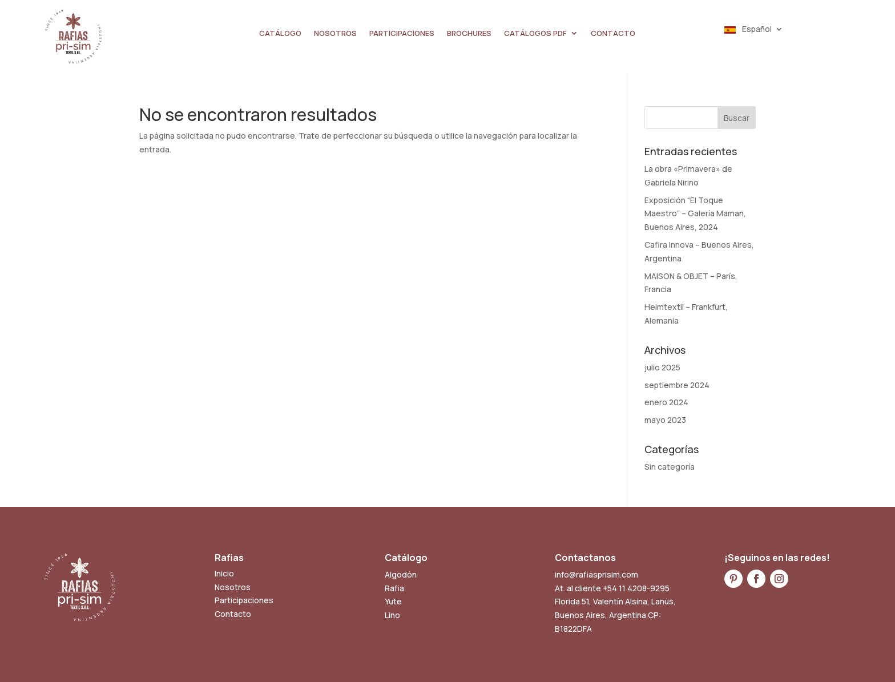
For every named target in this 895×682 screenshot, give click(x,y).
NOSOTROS (335, 33)
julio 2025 (662, 367)
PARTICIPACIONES (401, 33)
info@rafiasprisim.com (596, 574)
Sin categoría (669, 466)
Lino (392, 615)
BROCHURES (469, 33)
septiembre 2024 (676, 385)
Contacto (233, 613)
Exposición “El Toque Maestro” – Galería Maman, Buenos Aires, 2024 (695, 214)
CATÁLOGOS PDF (535, 33)
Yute (393, 601)
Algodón (401, 574)
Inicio (224, 573)
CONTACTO (613, 33)
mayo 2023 (665, 419)
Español (748, 29)
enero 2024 (666, 402)
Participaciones (244, 600)
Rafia (394, 588)
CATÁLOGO (280, 33)
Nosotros (233, 587)
